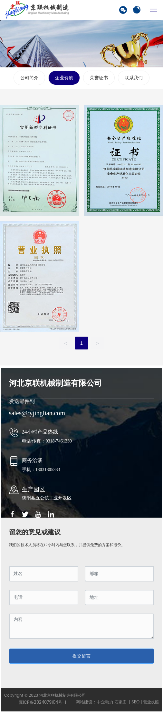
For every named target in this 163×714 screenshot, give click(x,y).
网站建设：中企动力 (94, 702)
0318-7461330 (59, 441)
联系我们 (134, 78)
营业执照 (151, 702)
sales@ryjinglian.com (37, 413)
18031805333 (47, 469)
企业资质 (64, 78)
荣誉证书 (99, 78)
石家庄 (120, 702)
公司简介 (29, 78)
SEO (135, 702)
